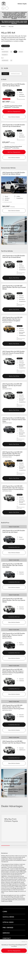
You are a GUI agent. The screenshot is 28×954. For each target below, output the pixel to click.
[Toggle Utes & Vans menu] (22, 922)
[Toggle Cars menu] (22, 911)
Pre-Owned (8, 927)
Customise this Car (14, 547)
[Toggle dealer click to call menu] (2, 8)
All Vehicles (5, 46)
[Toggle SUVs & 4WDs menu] (22, 916)
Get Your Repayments (14, 111)
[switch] (11, 73)
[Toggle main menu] (25, 8)
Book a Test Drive (14, 278)
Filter (6, 68)
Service (6, 933)
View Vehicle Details (14, 117)
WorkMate (5, 51)
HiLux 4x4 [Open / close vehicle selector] (7, 26)
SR (11, 51)
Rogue (21, 51)
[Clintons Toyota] (3, 3)
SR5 (15, 51)
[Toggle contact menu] (22, 927)
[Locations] (6, 8)
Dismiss (23, 941)
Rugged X (4, 54)
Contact (7, 938)
